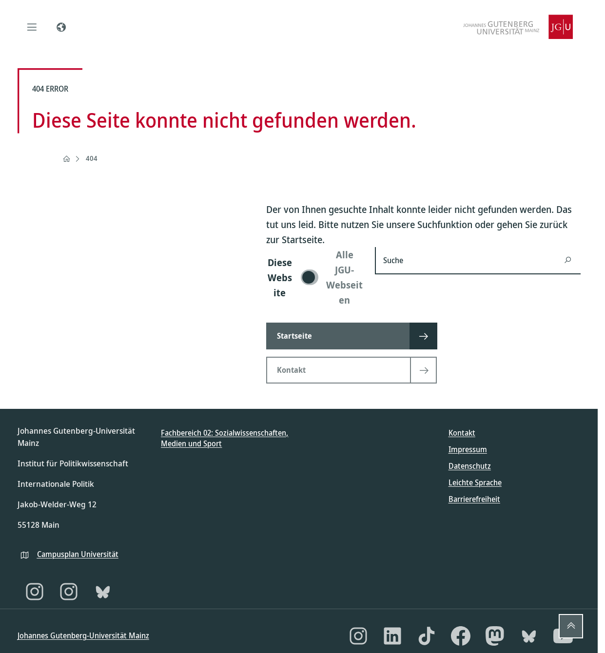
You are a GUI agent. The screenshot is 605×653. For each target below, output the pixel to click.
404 (92, 158)
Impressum (468, 449)
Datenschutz (470, 466)
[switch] (314, 277)
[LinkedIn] (392, 636)
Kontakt (462, 432)
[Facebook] (460, 636)
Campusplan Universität (77, 554)
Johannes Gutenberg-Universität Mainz (83, 635)
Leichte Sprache (475, 482)
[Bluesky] (103, 591)
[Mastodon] (495, 636)
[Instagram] (34, 591)
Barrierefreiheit (474, 499)
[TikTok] (426, 636)
